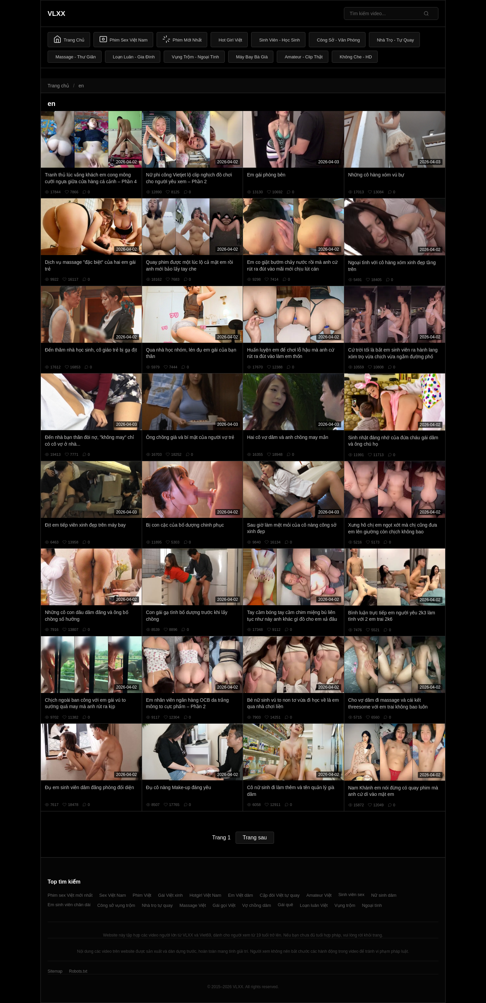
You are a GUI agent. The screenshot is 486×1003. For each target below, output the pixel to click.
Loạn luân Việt (314, 905)
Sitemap (55, 971)
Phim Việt (142, 895)
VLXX (56, 13)
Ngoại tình (372, 905)
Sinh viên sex (351, 894)
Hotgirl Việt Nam (205, 895)
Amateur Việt (319, 895)
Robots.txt (78, 971)
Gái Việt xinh (170, 895)
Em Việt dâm (240, 895)
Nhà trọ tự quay (157, 905)
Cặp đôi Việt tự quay (280, 895)
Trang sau (255, 837)
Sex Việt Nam (112, 895)
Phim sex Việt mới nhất (70, 895)
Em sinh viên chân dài (69, 904)
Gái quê (285, 904)
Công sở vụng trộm (116, 905)
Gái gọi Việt (224, 905)
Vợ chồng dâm (256, 905)
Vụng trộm (344, 905)
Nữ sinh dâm (384, 895)
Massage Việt (193, 905)
